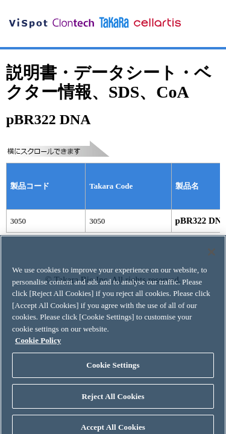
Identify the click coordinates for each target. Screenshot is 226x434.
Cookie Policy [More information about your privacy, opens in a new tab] (38, 344)
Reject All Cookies (112, 399)
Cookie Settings (112, 368)
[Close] (211, 256)
